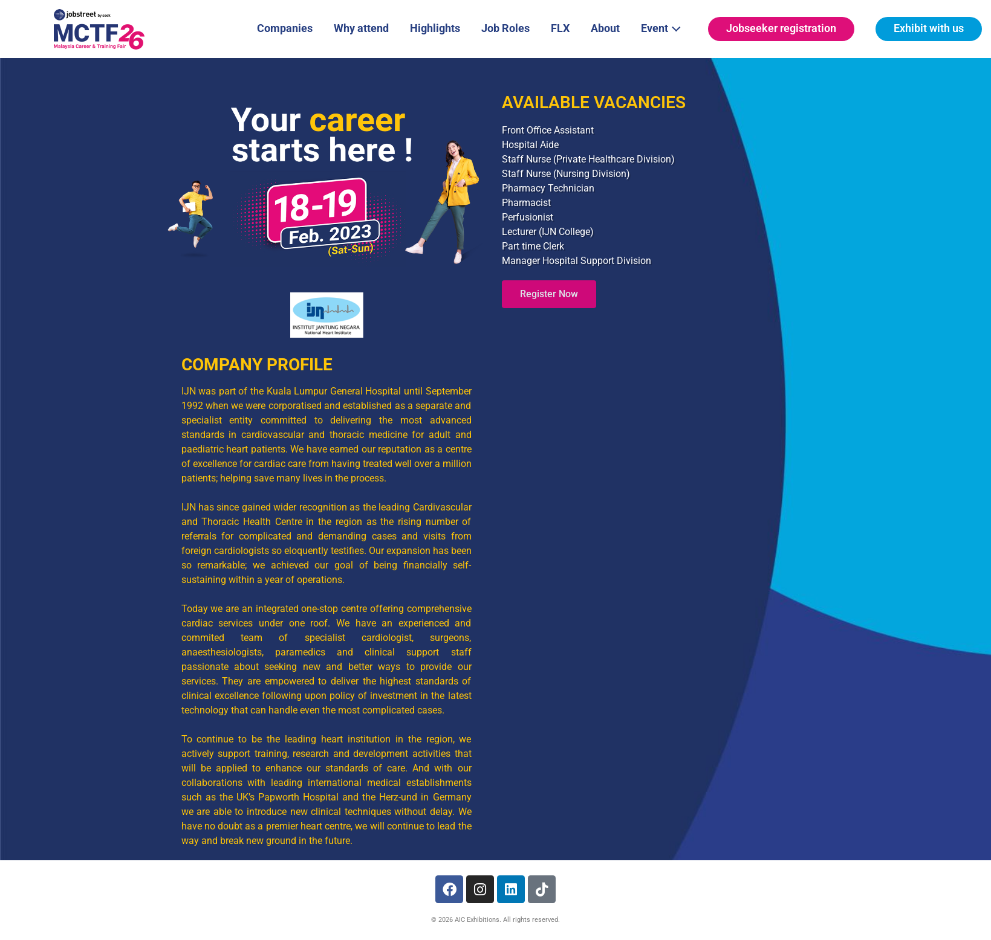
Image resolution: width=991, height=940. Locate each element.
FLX (560, 28)
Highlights (435, 28)
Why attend (361, 28)
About (605, 28)
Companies (285, 28)
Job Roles (505, 28)
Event (664, 27)
